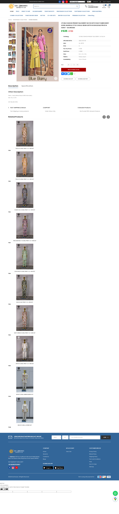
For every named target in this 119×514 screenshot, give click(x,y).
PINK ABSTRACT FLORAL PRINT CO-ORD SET (24, 240)
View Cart (68, 451)
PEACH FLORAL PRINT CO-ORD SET (25, 148)
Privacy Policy (93, 451)
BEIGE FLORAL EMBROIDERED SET (24, 394)
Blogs (44, 459)
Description (13, 86)
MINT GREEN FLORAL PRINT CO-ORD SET (24, 333)
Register (109, 1)
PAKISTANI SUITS (49, 11)
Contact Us (95, 1)
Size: (62, 65)
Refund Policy (92, 454)
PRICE (17, 11)
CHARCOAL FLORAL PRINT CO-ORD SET (24, 210)
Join (104, 437)
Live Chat (90, 5)
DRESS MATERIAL (97, 11)
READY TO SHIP (26, 11)
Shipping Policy (93, 456)
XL (74, 64)
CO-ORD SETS (51, 15)
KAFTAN (42, 15)
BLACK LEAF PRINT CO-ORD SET (24, 302)
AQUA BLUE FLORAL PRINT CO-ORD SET (25, 271)
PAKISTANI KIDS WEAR (31, 15)
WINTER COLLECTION (64, 15)
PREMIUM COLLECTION (78, 15)
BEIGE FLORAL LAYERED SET (25, 425)
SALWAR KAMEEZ (37, 11)
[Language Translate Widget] (77, 1)
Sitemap (91, 466)
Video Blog (91, 15)
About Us (45, 454)
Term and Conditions (94, 459)
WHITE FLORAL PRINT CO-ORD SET (25, 363)
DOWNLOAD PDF (83, 79)
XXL (77, 64)
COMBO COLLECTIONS (16, 15)
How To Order (93, 464)
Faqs (90, 461)
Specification (27, 86)
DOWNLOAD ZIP (68, 79)
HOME (11, 11)
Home (10, 20)
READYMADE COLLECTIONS (64, 11)
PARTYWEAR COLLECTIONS (82, 11)
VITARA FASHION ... (33, 20)
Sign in (104, 1)
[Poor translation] (6, 489)
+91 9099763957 (93, 7)
